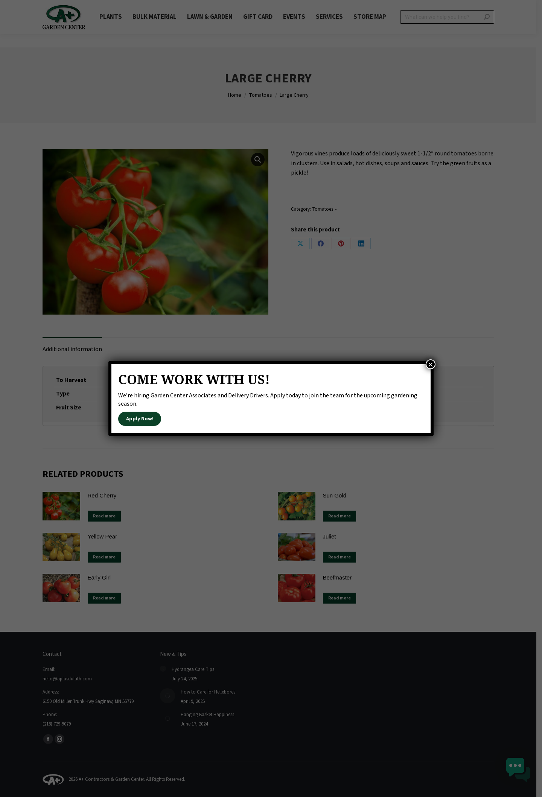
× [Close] (430, 364)
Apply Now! (140, 419)
